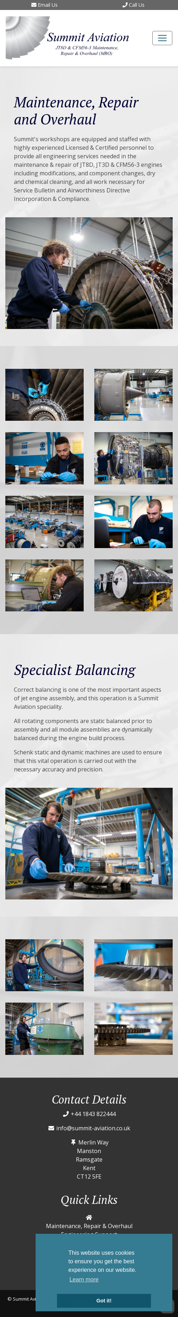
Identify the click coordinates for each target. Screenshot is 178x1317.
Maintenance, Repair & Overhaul (89, 1226)
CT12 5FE (89, 1176)
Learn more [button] (84, 1279)
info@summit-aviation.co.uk (93, 1128)
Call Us (133, 4)
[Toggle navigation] (162, 38)
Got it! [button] (103, 1300)
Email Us (44, 4)
